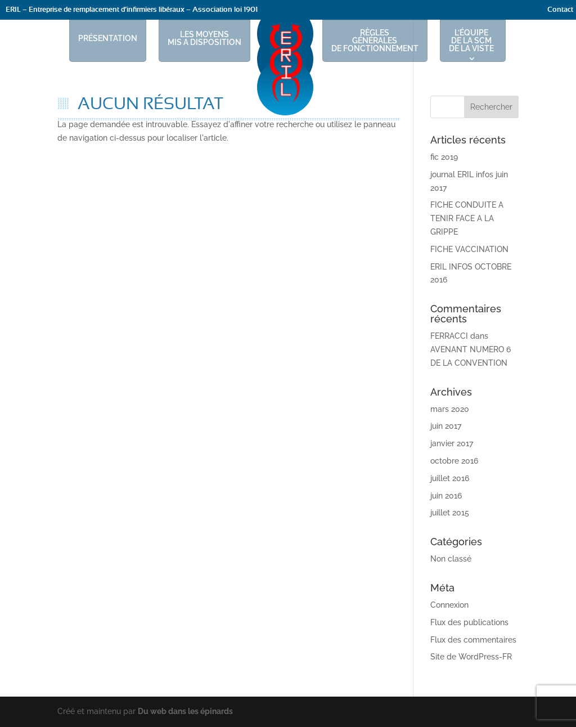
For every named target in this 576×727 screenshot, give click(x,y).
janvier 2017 (451, 443)
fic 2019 (444, 156)
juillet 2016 (449, 478)
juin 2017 (445, 425)
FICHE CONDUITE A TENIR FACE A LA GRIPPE (466, 218)
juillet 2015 (449, 512)
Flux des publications (469, 622)
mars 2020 (449, 409)
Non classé (450, 558)
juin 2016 (446, 495)
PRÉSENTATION (107, 38)
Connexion (449, 604)
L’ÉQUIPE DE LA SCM (471, 40)
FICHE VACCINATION (469, 249)
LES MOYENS (204, 38)
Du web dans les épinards (185, 711)
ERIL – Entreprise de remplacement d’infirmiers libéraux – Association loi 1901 (132, 10)
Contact (560, 10)
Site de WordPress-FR (471, 656)
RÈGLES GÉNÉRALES (374, 40)
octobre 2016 (454, 460)
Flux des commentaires (473, 639)
